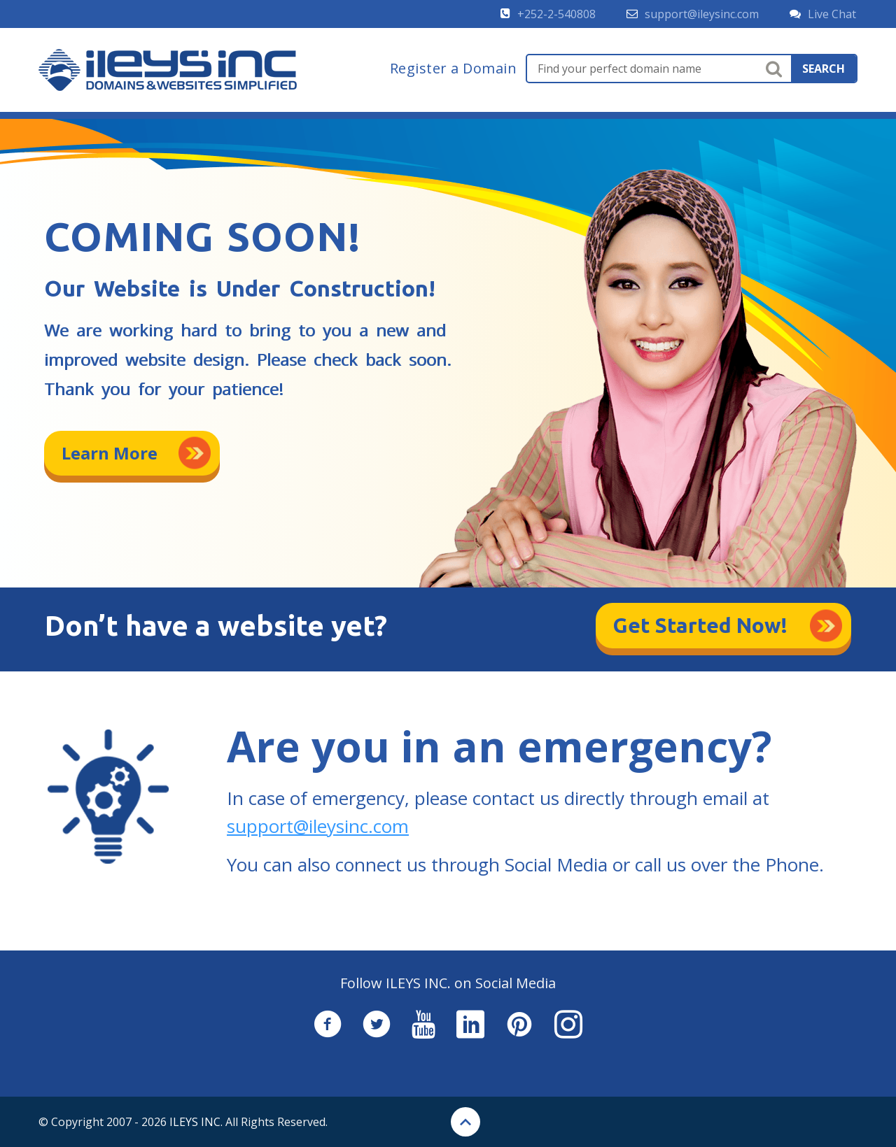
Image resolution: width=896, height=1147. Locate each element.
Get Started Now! (700, 625)
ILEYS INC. (196, 1122)
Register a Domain (453, 68)
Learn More (110, 452)
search (823, 68)
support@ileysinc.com (318, 826)
